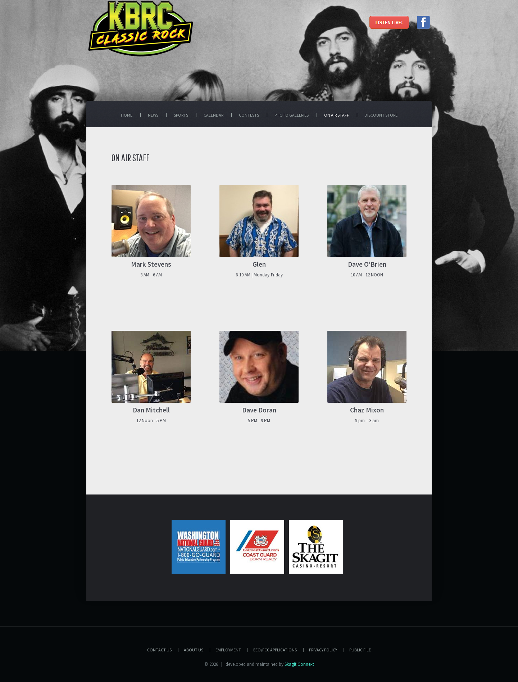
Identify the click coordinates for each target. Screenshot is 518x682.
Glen (259, 264)
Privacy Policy (323, 649)
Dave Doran (259, 410)
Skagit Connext (299, 664)
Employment (228, 649)
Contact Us (159, 649)
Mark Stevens (151, 264)
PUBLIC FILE (360, 649)
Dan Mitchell (151, 410)
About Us (193, 649)
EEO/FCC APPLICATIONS (275, 649)
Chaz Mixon (367, 410)
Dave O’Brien (367, 264)
